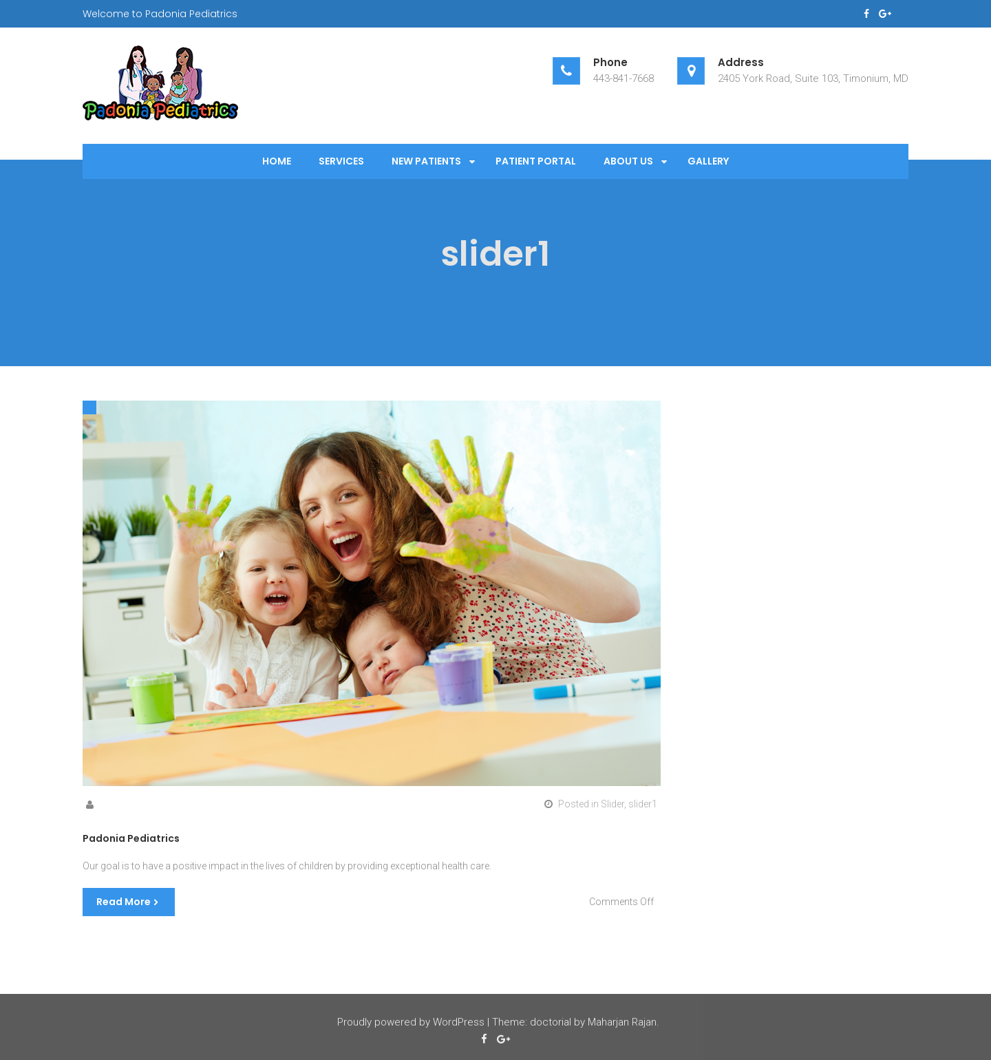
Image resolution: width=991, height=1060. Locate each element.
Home (276, 161)
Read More (123, 902)
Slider (612, 803)
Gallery (708, 161)
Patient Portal (536, 161)
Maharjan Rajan (622, 1023)
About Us (628, 161)
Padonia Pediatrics (131, 838)
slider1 (642, 803)
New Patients (426, 161)
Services (341, 161)
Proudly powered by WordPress (410, 1023)
